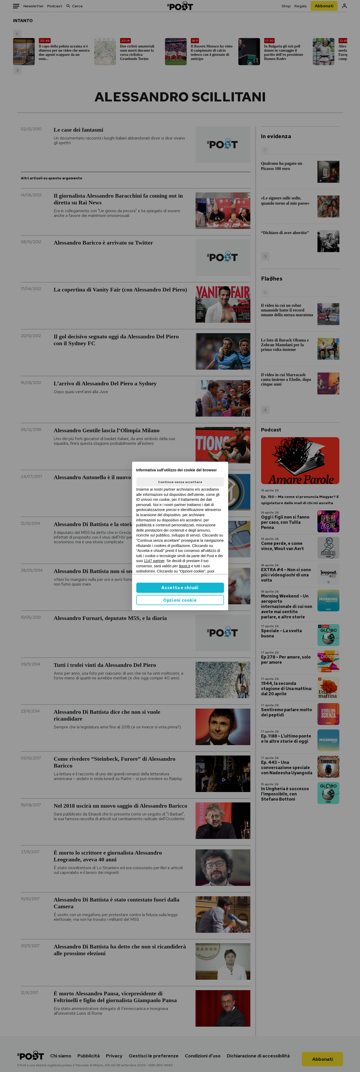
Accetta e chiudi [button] (179, 587)
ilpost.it (184, 566)
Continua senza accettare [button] (180, 482)
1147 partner (154, 561)
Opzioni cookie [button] (180, 600)
